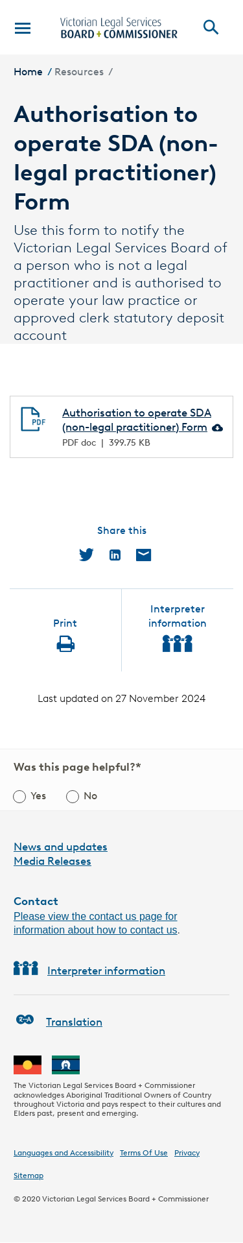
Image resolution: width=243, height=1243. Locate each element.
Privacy (187, 1152)
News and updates (61, 846)
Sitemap (28, 1175)
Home (28, 72)
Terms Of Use (144, 1152)
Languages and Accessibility (63, 1152)
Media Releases (52, 860)
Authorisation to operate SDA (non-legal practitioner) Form (136, 419)
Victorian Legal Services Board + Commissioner (125, 1198)
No (90, 796)
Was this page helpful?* (77, 766)
